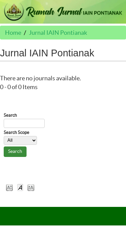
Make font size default (20, 187)
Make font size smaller (9, 187)
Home (13, 32)
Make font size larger (31, 187)
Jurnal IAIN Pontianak (58, 32)
